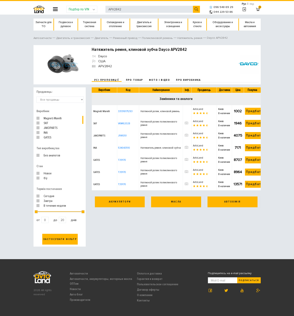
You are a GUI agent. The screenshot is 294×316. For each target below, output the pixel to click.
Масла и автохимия (250, 24)
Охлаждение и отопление (115, 24)
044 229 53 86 (221, 12)
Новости (75, 289)
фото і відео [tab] (159, 80)
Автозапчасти (79, 273)
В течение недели (55, 206)
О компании (144, 295)
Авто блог (76, 294)
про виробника (188, 80)
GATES (47, 137)
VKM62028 (124, 123)
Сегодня (49, 196)
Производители (80, 300)
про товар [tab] (134, 80)
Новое (48, 173)
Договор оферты (148, 289)
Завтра (48, 201)
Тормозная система (89, 24)
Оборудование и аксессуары (222, 24)
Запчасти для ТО (43, 24)
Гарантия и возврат (149, 279)
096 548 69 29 (221, 7)
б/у (45, 178)
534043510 (124, 147)
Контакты (143, 300)
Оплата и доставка (149, 273)
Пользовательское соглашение (157, 284)
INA (46, 133)
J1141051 (122, 135)
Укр (252, 4)
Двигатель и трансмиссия (143, 24)
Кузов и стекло (197, 24)
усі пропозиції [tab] (106, 80)
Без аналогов (52, 155)
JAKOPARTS (51, 128)
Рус (244, 4)
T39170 (122, 160)
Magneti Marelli (53, 118)
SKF (46, 123)
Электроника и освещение (173, 24)
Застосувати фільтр (60, 239)
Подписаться (249, 280)
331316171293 (125, 111)
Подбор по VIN (82, 9)
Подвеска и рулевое (66, 24)
